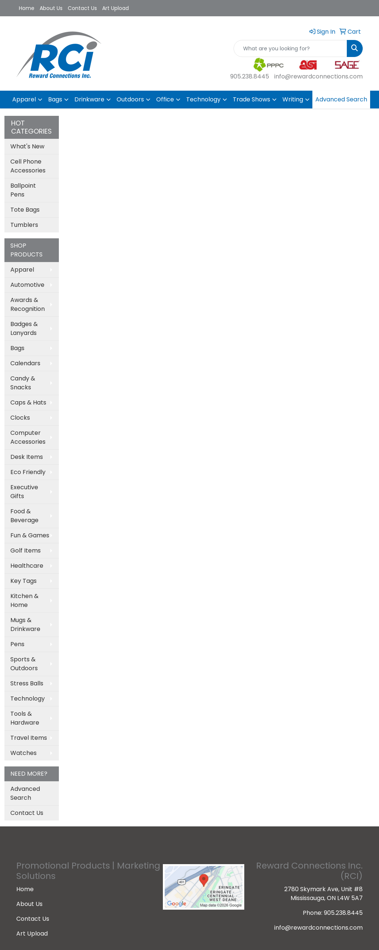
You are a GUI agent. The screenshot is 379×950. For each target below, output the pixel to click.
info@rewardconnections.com (318, 76)
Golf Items (25, 550)
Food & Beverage (24, 515)
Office (165, 99)
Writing (292, 99)
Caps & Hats (28, 402)
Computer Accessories (28, 437)
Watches (23, 753)
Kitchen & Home (24, 600)
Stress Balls (26, 683)
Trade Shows (251, 99)
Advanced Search (341, 99)
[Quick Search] (290, 48)
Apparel (24, 99)
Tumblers (24, 225)
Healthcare (26, 565)
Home (26, 8)
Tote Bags (25, 209)
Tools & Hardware (24, 718)
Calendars (25, 363)
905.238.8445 (249, 76)
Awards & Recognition (27, 304)
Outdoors (130, 99)
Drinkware (89, 99)
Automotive (27, 285)
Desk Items (26, 457)
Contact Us (82, 8)
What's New (27, 146)
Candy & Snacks (22, 383)
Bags (55, 99)
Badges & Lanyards (24, 328)
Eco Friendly (28, 472)
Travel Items (28, 738)
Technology (203, 99)
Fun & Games (29, 535)
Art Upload (115, 8)
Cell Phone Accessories (28, 166)
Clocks (20, 417)
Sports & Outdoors (24, 663)
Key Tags (23, 581)
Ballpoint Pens (23, 190)
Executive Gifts (24, 491)
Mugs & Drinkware (25, 624)
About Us (51, 8)
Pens (17, 644)
